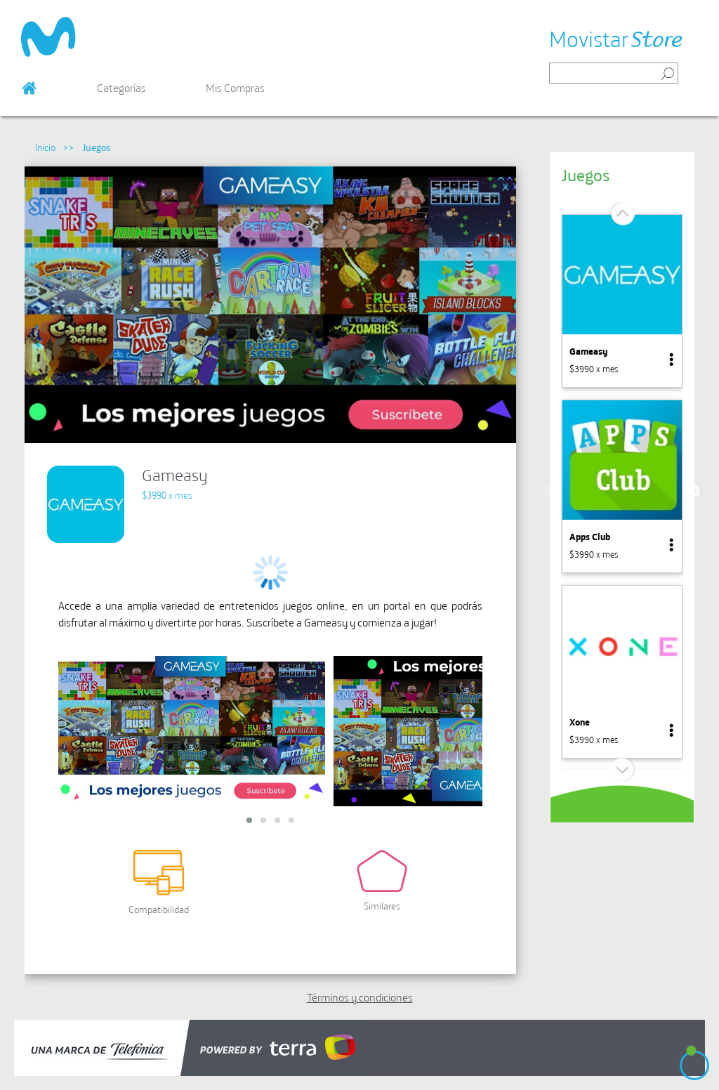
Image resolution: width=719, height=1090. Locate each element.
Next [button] (694, 492)
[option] (622, 301)
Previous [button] (550, 492)
